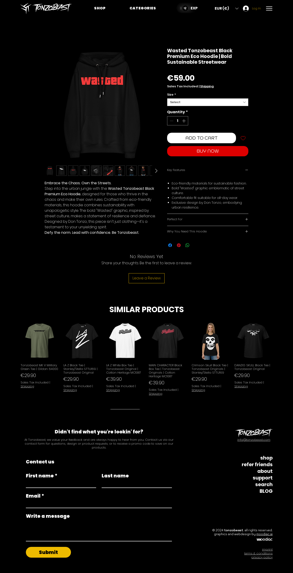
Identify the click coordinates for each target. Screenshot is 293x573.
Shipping (207, 86)
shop (266, 458)
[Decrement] (171, 120)
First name (41, 475)
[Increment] (184, 120)
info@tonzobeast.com (253, 440)
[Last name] (135, 484)
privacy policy (262, 557)
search (264, 484)
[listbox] (226, 8)
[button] (143, 8)
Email (35, 495)
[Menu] (269, 8)
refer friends (257, 464)
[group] (146, 365)
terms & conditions (258, 553)
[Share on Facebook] (170, 245)
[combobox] (207, 102)
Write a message (48, 516)
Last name (115, 475)
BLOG (266, 491)
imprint (267, 549)
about (265, 471)
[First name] (59, 484)
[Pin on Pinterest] (179, 245)
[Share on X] (196, 245)
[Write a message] (99, 530)
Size (171, 94)
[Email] (97, 504)
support (263, 477)
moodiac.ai (264, 534)
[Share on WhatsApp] (187, 245)
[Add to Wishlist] (243, 138)
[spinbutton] (177, 120)
